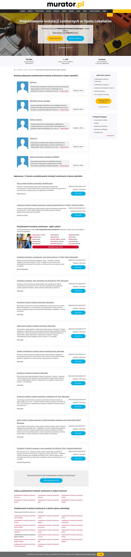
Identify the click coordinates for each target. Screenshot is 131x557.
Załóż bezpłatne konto (51, 481)
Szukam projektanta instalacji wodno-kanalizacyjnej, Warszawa (40, 352)
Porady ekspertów (81, 12)
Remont (56, 12)
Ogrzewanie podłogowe (100, 130)
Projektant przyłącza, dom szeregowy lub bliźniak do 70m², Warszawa (42, 282)
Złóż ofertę (78, 194)
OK (100, 554)
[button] (110, 137)
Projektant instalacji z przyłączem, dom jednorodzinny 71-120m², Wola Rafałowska (47, 258)
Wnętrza (62, 12)
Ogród (67, 12)
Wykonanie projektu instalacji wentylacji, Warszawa (36, 327)
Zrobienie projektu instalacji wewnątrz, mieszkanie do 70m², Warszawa (43, 398)
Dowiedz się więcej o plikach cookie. (85, 554)
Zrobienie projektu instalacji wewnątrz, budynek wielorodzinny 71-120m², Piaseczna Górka (50, 206)
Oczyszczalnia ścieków (100, 121)
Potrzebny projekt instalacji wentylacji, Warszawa (35, 303)
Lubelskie (19, 71)
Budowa (43, 12)
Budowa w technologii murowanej (103, 89)
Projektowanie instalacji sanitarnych (24, 513)
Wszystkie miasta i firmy (56, 248)
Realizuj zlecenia (75, 39)
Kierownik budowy (99, 92)
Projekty (28, 12)
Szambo (96, 124)
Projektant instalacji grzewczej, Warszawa (32, 374)
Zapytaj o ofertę (78, 91)
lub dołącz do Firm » (103, 107)
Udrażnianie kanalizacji (101, 127)
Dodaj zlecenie (55, 39)
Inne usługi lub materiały (101, 95)
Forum (89, 12)
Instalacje (50, 12)
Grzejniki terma (98, 133)
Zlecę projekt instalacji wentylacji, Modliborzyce (35, 184)
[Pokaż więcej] (64, 92)
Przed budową (36, 12)
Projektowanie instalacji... (101, 85)
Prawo (72, 12)
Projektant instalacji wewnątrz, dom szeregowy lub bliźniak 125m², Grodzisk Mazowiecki (49, 449)
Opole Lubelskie (28, 71)
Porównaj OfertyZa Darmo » (103, 102)
